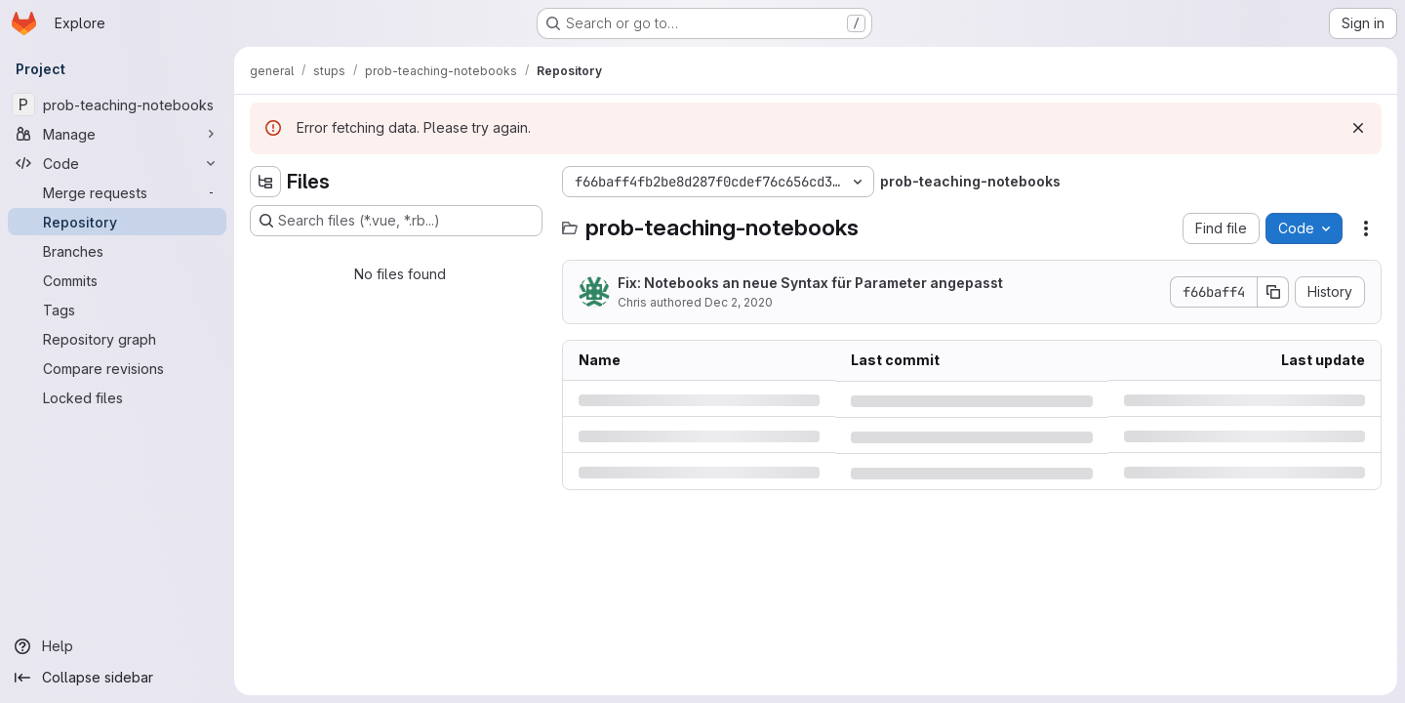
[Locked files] (117, 397)
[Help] (117, 646)
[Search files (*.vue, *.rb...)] (396, 220)
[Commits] (117, 280)
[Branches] (117, 251)
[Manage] (117, 133)
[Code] (117, 163)
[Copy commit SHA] (1273, 292)
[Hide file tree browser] (265, 181)
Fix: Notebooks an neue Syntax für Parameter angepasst (810, 282)
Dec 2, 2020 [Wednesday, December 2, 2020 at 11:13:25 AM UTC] (738, 302)
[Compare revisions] (117, 368)
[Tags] (117, 309)
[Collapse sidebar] (117, 677)
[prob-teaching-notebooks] (117, 104)
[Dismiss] (1358, 128)
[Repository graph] (117, 338)
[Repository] (117, 221)
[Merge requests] (117, 192)
